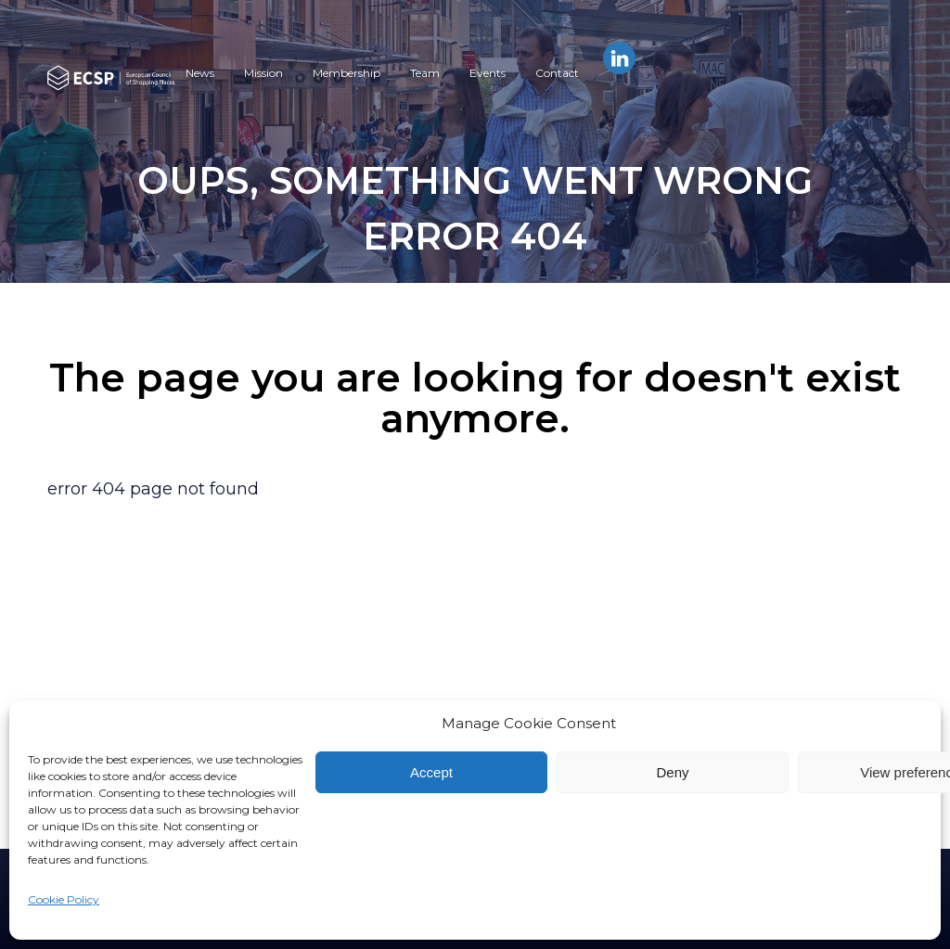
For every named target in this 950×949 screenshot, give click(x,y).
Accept (431, 772)
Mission (263, 73)
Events (487, 73)
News (200, 73)
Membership (346, 73)
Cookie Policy (63, 899)
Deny (672, 772)
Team (425, 73)
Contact (557, 73)
